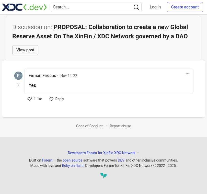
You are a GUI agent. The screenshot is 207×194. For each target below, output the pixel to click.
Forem (47, 160)
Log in (155, 7)
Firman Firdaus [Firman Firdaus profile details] (42, 75)
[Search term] (96, 7)
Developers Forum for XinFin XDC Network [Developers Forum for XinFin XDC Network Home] (101, 153)
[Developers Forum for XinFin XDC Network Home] (24, 7)
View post (25, 50)
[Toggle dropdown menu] (187, 74)
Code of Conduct (89, 126)
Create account (185, 7)
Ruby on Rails (72, 166)
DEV (121, 160)
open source (72, 160)
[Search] (136, 7)
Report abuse (120, 126)
